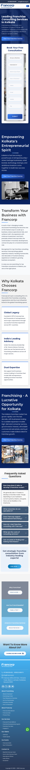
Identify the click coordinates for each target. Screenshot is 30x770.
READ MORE (15, 596)
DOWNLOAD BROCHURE (15, 653)
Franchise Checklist (7, 702)
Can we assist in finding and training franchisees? (13, 541)
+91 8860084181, (7, 672)
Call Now (14, 566)
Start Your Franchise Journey (13, 38)
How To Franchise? (7, 704)
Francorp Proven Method (9, 722)
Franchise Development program (11, 724)
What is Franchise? (7, 694)
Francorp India (6, 713)
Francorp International (8, 711)
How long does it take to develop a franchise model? (13, 486)
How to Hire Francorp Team (9, 754)
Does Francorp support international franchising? (12, 517)
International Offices (7, 756)
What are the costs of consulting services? (11, 533)
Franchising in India (7, 696)
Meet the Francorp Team (9, 752)
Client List (5, 734)
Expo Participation (7, 745)
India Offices (5, 758)
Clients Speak (6, 736)
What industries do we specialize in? (11, 510)
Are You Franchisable (8, 700)
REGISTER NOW (15, 632)
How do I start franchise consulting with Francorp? (13, 525)
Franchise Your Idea (7, 726)
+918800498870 (19, 672)
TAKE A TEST (15, 614)
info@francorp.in (23, 1)
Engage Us (5, 728)
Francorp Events (6, 743)
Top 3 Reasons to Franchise (9, 698)
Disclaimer (5, 760)
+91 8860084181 (12, 1)
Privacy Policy (6, 715)
